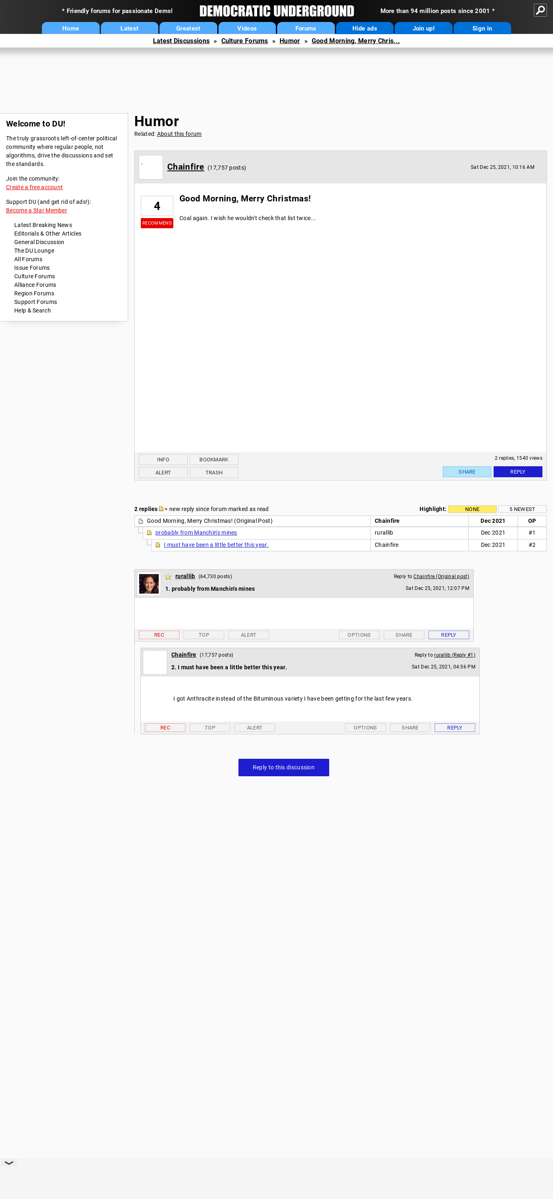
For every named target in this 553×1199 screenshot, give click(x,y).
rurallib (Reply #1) (454, 655)
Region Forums (34, 293)
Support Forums (35, 302)
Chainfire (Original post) (441, 576)
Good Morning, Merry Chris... (356, 41)
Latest (129, 28)
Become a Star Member (36, 210)
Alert (163, 473)
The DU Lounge (34, 250)
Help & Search (32, 310)
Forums (306, 28)
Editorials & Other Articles (47, 233)
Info (163, 459)
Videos (247, 28)
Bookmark (213, 459)
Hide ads (364, 28)
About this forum (179, 134)
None (472, 509)
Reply (518, 472)
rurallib (185, 576)
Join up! (424, 28)
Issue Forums (32, 267)
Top (204, 635)
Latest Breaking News (43, 225)
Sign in (482, 28)
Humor (290, 41)
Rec (159, 635)
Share (467, 472)
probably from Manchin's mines (196, 532)
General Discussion (39, 242)
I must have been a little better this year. (216, 545)
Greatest (188, 28)
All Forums (28, 259)
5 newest (522, 509)
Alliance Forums (35, 285)
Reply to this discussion (284, 767)
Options (359, 635)
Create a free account (34, 187)
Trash (214, 473)
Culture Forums (244, 41)
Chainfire (185, 167)
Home (70, 28)
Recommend (157, 223)
